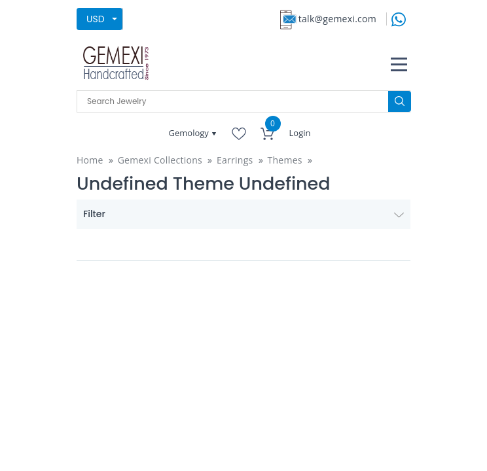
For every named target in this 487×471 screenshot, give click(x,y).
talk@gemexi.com (337, 18)
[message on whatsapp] (398, 18)
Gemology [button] (190, 133)
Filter (243, 213)
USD (95, 19)
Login (300, 133)
